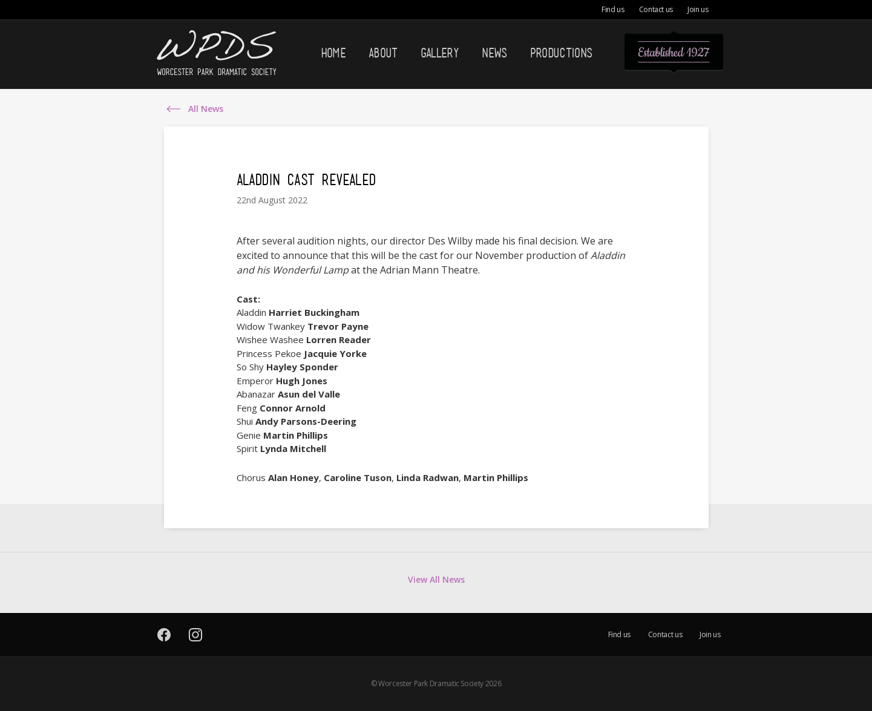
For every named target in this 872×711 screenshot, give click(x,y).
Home (333, 53)
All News (205, 109)
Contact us (656, 9)
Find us (613, 9)
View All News (436, 579)
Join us (697, 9)
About (383, 53)
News (494, 53)
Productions (561, 53)
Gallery (440, 53)
